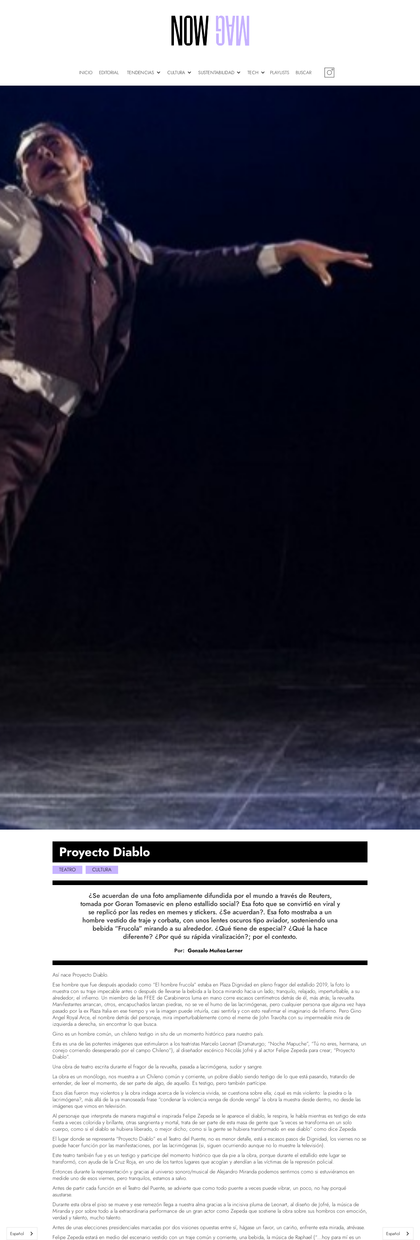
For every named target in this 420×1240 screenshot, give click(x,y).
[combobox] (22, 1233)
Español (17, 1233)
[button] (145, 72)
